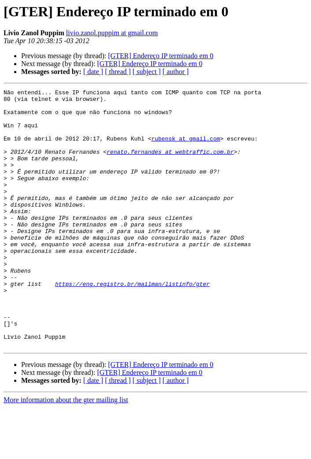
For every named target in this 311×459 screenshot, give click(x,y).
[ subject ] (147, 71)
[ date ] (93, 71)
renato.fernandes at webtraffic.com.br (170, 165)
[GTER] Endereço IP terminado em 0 (160, 55)
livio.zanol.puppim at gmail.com (112, 33)
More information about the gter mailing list (66, 451)
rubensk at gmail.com (185, 149)
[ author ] (176, 71)
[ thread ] (118, 71)
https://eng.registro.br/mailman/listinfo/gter (132, 323)
